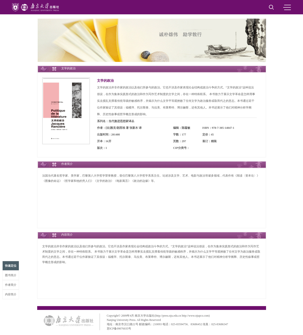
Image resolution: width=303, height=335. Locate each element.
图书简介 (10, 275)
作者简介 (10, 284)
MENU (287, 7)
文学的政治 (105, 80)
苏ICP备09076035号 (119, 328)
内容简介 (10, 294)
